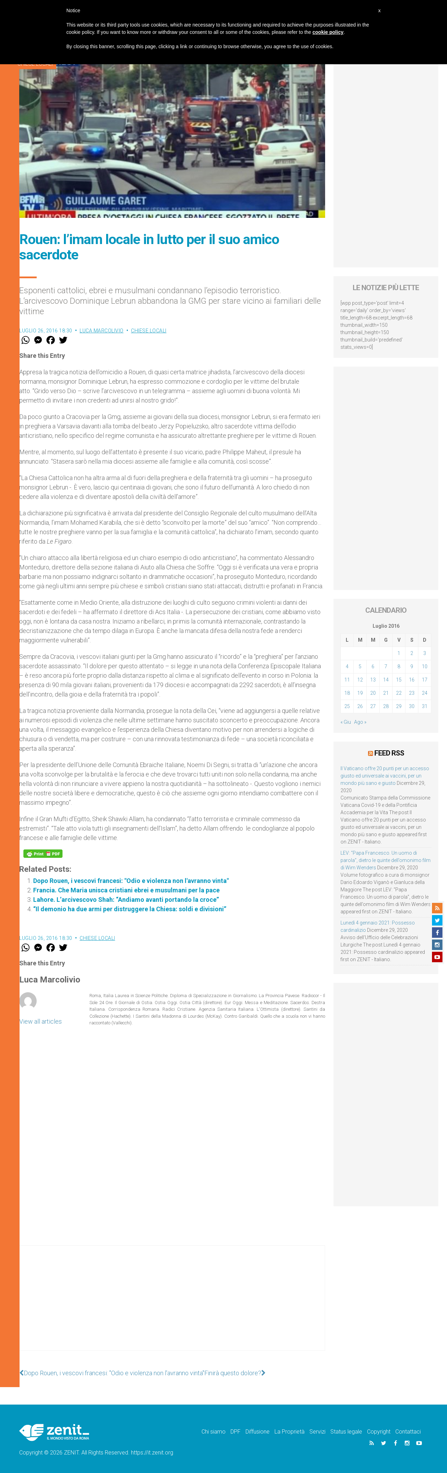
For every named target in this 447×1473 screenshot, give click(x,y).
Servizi (317, 1431)
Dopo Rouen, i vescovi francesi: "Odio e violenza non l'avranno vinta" (131, 880)
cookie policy (328, 32)
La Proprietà (289, 1431)
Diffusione (258, 1431)
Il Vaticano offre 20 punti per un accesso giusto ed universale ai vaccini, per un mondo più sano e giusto (384, 776)
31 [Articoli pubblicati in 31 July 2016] (424, 706)
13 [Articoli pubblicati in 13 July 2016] (373, 680)
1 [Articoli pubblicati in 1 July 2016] (398, 653)
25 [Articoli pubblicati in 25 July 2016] (347, 706)
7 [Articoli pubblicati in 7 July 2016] (385, 666)
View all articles (40, 1021)
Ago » (360, 722)
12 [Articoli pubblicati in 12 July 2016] (360, 680)
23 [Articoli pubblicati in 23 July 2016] (412, 693)
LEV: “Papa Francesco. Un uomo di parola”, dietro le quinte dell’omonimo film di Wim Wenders (385, 860)
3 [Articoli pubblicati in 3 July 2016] (424, 653)
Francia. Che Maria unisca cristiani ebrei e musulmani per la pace (126, 890)
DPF (235, 1431)
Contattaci (408, 1431)
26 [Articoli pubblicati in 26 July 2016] (360, 706)
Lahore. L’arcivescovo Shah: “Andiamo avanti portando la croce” (126, 899)
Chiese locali (149, 330)
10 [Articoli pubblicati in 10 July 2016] (424, 666)
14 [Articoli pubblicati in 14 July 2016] (386, 680)
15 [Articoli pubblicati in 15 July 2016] (399, 680)
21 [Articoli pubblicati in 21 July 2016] (386, 693)
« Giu (345, 722)
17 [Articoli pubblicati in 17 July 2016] (424, 680)
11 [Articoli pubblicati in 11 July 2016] (347, 680)
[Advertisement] (172, 1305)
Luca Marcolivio (102, 330)
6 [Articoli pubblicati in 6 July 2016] (373, 666)
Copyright (378, 1431)
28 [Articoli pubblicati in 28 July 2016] (386, 706)
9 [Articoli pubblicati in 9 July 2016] (411, 666)
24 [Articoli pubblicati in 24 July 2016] (424, 693)
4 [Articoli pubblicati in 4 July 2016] (347, 666)
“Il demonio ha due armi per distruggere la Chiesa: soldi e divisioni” (129, 909)
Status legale (346, 1431)
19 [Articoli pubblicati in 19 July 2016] (360, 693)
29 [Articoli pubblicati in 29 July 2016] (399, 706)
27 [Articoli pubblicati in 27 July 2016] (373, 706)
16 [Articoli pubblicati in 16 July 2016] (412, 680)
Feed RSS (389, 753)
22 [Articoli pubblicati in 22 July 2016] (399, 693)
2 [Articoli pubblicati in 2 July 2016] (411, 653)
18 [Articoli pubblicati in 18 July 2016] (347, 693)
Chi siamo (213, 1431)
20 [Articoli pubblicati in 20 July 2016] (373, 693)
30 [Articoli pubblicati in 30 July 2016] (412, 706)
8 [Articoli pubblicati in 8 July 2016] (398, 666)
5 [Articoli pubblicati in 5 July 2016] (360, 666)
